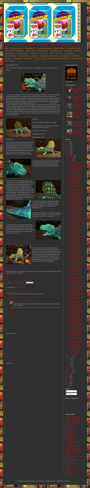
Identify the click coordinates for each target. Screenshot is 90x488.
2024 (68, 145)
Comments (69, 393)
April (69, 365)
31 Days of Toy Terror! (59, 48)
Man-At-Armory (58, 53)
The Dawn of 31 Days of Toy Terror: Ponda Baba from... (75, 200)
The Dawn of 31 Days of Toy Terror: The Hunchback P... (75, 186)
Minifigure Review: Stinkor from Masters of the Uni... (75, 189)
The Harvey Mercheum (72, 465)
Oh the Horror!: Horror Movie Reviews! (14, 50)
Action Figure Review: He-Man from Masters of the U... (75, 348)
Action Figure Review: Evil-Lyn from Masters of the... (75, 311)
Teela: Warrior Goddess (10, 56)
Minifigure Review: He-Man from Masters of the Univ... (75, 277)
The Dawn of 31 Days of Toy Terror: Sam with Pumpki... (75, 162)
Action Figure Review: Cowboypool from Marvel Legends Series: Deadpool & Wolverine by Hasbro (78, 132)
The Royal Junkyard (18, 58)
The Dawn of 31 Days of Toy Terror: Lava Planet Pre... (75, 240)
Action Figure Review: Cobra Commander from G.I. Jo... (75, 169)
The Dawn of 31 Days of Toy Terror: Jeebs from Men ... (75, 213)
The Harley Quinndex (10, 53)
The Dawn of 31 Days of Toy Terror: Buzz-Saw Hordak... (75, 308)
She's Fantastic (70, 461)
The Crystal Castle (69, 53)
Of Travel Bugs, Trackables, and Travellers (58, 58)
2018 (68, 376)
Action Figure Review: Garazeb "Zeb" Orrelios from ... (75, 230)
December (71, 156)
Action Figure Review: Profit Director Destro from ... (74, 318)
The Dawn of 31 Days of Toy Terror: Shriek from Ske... (75, 260)
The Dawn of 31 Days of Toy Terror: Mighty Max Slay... (75, 274)
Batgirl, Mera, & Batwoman (73, 420)
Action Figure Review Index (16, 48)
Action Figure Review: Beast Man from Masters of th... (75, 267)
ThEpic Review (70, 469)
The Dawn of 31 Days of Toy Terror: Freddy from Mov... (75, 173)
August (70, 357)
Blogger (71, 481)
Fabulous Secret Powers (56, 50)
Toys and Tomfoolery (72, 472)
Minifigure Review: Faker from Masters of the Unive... (75, 291)
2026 (68, 141)
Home (6, 48)
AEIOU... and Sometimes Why (74, 418)
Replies (13, 299)
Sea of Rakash (44, 56)
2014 (68, 385)
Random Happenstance (72, 459)
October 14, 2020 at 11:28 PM (24, 291)
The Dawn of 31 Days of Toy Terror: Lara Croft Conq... (75, 166)
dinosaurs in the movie (43, 103)
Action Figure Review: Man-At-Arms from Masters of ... (75, 176)
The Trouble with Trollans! (76, 58)
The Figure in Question (72, 463)
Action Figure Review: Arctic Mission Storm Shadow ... (74, 183)
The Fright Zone (65, 56)
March (70, 368)
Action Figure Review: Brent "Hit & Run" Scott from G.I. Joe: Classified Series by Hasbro (78, 106)
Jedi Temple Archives (72, 442)
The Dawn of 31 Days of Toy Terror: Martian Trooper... (75, 233)
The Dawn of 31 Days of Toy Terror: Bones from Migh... (75, 247)
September (71, 355)
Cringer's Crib (35, 56)
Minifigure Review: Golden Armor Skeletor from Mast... (76, 237)
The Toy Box (13, 291)
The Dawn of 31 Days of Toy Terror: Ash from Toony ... (75, 294)
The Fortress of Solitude (40, 58)
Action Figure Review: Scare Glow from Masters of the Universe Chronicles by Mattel (78, 98)
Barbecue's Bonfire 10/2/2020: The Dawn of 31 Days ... (75, 342)
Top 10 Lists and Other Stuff (73, 48)
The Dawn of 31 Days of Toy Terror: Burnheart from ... (75, 321)
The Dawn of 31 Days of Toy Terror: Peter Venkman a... (75, 352)
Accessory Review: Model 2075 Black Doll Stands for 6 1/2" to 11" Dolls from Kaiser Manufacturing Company (75, 115)
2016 (68, 381)
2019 (68, 374)
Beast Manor (78, 50)
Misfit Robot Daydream (72, 448)
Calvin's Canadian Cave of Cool (74, 422)
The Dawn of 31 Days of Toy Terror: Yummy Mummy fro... (75, 206)
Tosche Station (33, 53)
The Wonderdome (75, 56)
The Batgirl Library (30, 50)
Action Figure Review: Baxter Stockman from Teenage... (75, 216)
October (70, 160)
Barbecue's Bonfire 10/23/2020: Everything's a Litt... (75, 210)
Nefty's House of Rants (72, 452)
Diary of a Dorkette (71, 427)
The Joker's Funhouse (22, 53)
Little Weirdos (70, 444)
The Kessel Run (43, 53)
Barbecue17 (17, 301)
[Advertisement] (33, 347)
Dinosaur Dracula (71, 429)
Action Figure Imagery (72, 416)
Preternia (69, 458)
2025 (68, 143)
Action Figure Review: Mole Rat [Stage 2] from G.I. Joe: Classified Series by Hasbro (78, 124)
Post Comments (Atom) (18, 363)
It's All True (69, 440)
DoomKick (69, 431)
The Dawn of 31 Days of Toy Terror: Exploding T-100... (75, 281)
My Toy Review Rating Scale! (45, 48)
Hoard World (70, 438)
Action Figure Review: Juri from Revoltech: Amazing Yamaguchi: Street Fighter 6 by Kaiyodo (78, 90)
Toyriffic (68, 470)
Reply (11, 296)
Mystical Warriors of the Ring (73, 450)
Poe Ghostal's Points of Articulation (75, 456)
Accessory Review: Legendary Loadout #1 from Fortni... (75, 244)
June (69, 361)
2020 (68, 154)
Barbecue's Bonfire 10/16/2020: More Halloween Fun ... (75, 257)
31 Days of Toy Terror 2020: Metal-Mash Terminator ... (74, 264)
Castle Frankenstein (10, 61)
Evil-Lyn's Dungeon (54, 56)
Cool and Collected (71, 423)
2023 (68, 148)
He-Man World (70, 436)
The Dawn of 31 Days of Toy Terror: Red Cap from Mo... (75, 288)
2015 (68, 383)
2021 (68, 152)
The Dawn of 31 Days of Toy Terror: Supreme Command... (75, 220)
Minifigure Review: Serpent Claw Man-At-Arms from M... (76, 223)
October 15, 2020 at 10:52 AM (29, 301)
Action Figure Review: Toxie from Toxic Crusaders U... (76, 196)
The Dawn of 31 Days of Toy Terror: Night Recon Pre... (75, 179)
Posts (68, 391)
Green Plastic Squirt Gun (73, 434)
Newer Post (9, 360)
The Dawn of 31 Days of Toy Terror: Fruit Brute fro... (75, 254)
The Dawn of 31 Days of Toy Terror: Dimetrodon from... (75, 271)
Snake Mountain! (68, 50)
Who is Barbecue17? (30, 48)
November (71, 158)
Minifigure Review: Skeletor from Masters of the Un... (76, 203)
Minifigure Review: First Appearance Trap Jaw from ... (75, 250)
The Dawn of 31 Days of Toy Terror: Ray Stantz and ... (75, 345)
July (69, 359)
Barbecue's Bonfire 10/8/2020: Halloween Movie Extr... (75, 298)
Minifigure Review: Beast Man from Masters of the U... (75, 304)
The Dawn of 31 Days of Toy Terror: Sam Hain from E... (75, 193)
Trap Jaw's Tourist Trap (24, 56)
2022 (68, 150)
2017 (68, 379)
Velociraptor (9, 274)
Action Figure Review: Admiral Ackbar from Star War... (75, 325)
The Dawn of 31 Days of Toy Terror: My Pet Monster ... (75, 331)
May (69, 363)
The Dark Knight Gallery (42, 50)
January (70, 372)
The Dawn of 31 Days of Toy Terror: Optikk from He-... (75, 301)
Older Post (57, 360)
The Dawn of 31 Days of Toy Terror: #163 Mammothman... (75, 328)
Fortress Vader (28, 58)
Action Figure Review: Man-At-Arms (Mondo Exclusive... (75, 335)
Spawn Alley (8, 58)
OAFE (68, 454)
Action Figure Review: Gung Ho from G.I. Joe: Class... (75, 284)
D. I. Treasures (70, 425)
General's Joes (70, 433)
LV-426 (51, 53)
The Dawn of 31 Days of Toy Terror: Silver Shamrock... (75, 338)
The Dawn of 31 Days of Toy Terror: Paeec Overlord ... (75, 227)
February (70, 370)
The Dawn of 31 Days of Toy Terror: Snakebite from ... (75, 315)
